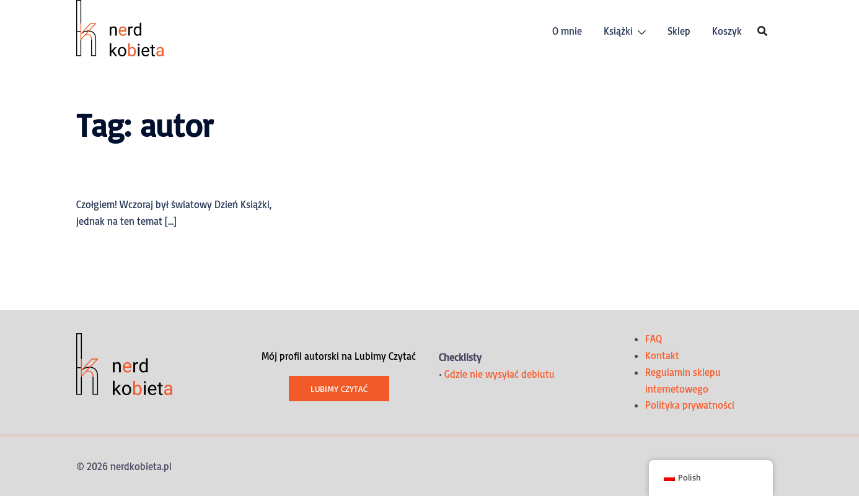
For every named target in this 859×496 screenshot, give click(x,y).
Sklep (678, 31)
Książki (618, 31)
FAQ (653, 339)
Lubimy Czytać (339, 388)
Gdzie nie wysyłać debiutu (499, 374)
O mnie (567, 31)
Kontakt (662, 355)
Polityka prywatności (689, 405)
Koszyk (727, 31)
